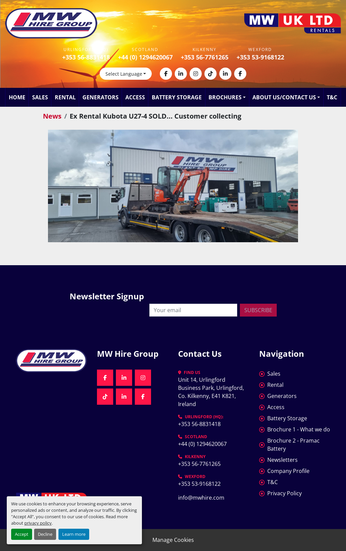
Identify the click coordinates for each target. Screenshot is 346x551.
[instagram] (196, 74)
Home (17, 97)
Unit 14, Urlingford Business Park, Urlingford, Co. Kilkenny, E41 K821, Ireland (211, 392)
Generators (100, 97)
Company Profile (288, 471)
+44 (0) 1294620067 (145, 57)
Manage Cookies (173, 540)
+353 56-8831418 (86, 57)
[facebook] (166, 74)
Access (135, 97)
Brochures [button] (225, 97)
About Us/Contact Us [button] (284, 97)
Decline (45, 534)
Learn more (73, 534)
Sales (40, 97)
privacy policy (38, 523)
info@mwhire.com (201, 497)
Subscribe (258, 310)
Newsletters (282, 460)
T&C (332, 97)
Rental (65, 97)
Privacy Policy (284, 493)
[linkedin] (181, 74)
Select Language (123, 74)
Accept (21, 534)
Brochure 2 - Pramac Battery (293, 444)
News (52, 116)
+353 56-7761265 (204, 57)
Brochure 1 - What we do (298, 429)
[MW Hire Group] (51, 360)
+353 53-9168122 (260, 57)
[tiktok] (210, 74)
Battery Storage (177, 97)
